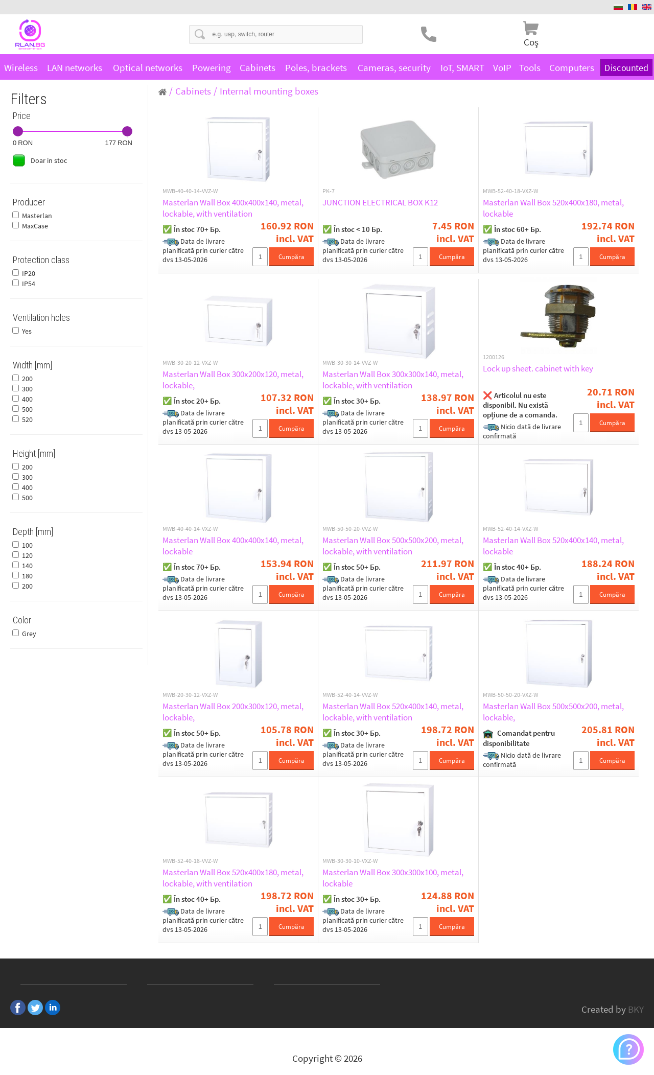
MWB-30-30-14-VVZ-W (350, 363)
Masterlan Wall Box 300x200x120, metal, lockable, (232, 379)
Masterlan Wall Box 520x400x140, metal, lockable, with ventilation (392, 711)
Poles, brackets (316, 67)
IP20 (28, 273)
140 (27, 565)
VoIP (502, 67)
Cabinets (257, 67)
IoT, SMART (462, 67)
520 (27, 419)
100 (27, 545)
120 (27, 555)
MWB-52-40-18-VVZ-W (190, 861)
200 (27, 378)
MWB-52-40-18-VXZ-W (510, 191)
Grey (29, 633)
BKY (636, 1009)
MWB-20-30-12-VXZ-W (190, 695)
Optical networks (147, 67)
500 (27, 409)
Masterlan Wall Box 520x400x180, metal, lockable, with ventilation (232, 878)
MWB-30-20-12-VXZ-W (190, 363)
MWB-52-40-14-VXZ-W (510, 529)
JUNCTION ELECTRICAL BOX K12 (380, 202)
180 (27, 575)
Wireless (21, 67)
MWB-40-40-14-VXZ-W (190, 529)
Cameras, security (394, 67)
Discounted (626, 67)
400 (27, 399)
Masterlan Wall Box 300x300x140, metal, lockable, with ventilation (392, 379)
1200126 (493, 357)
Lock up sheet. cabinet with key (538, 368)
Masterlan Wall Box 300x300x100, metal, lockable (392, 878)
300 (27, 388)
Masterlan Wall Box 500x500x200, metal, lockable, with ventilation (392, 545)
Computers (571, 67)
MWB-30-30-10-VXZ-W (350, 861)
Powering (211, 67)
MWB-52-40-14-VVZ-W (350, 695)
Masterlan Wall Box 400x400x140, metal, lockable (232, 545)
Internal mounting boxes (269, 91)
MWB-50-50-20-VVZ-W (350, 529)
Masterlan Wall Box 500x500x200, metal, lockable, (553, 711)
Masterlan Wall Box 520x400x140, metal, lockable (553, 545)
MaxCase (35, 225)
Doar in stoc (49, 160)
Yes (27, 331)
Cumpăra (291, 256)
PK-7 (328, 191)
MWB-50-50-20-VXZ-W (510, 695)
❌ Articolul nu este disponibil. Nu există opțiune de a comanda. (520, 404)
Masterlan (37, 215)
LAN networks (74, 67)
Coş (531, 42)
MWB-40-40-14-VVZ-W (190, 191)
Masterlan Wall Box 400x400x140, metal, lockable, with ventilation (232, 208)
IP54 (28, 283)
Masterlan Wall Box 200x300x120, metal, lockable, (232, 711)
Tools (530, 67)
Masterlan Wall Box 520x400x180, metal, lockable (553, 208)
